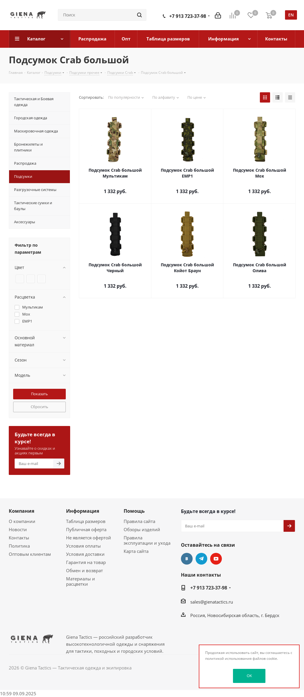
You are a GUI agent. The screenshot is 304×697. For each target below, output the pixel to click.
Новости (18, 529)
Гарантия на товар (86, 562)
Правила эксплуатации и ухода (147, 540)
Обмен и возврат (84, 570)
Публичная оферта (86, 529)
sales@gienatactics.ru (211, 602)
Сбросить (39, 406)
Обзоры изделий (142, 529)
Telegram (201, 559)
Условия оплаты (83, 546)
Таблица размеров (86, 521)
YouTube (216, 559)
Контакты (19, 538)
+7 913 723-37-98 (187, 16)
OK (249, 675)
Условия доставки (85, 554)
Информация (82, 511)
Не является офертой (88, 538)
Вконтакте (187, 559)
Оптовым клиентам (30, 554)
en (291, 15)
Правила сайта (139, 521)
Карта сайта (136, 551)
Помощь (134, 511)
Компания (21, 511)
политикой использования (228, 658)
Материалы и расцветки (80, 581)
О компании (22, 521)
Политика (19, 546)
